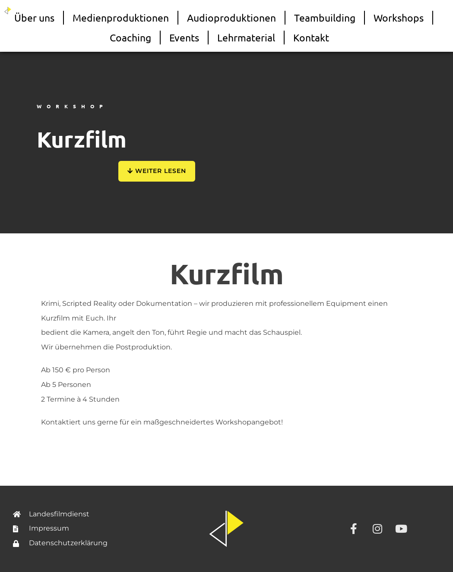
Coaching (130, 37)
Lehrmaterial (246, 37)
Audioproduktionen (231, 17)
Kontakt (311, 37)
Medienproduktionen (121, 17)
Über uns (34, 17)
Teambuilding (324, 17)
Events (184, 37)
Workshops (399, 17)
